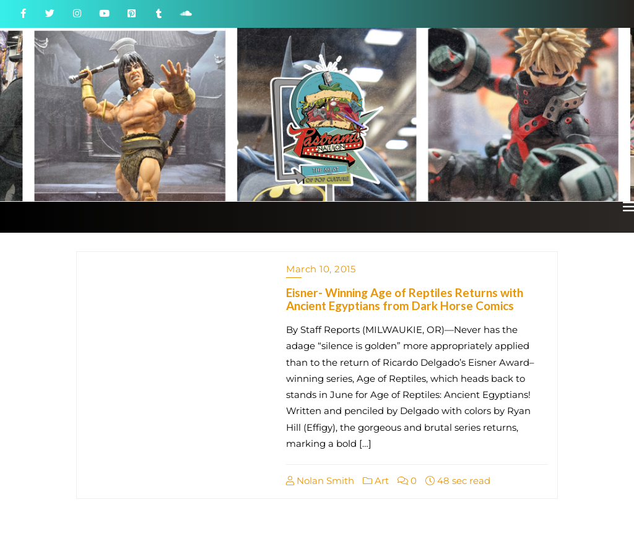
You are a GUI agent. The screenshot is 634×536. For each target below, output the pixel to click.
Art (376, 480)
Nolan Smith (320, 480)
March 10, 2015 (320, 269)
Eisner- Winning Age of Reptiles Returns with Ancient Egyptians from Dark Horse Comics (404, 299)
